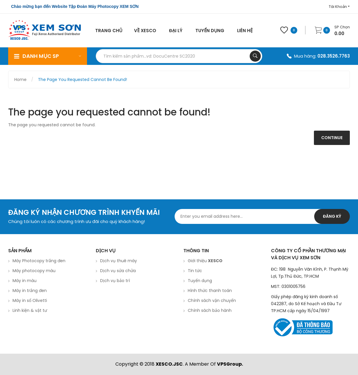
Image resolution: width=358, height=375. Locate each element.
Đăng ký (332, 216)
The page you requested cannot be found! (82, 79)
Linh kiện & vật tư (30, 310)
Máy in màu (25, 281)
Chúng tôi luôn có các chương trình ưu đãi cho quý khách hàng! (76, 221)
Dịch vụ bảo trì (115, 281)
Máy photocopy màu (34, 271)
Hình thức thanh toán (210, 290)
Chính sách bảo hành (210, 310)
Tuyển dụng (200, 281)
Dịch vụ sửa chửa (118, 271)
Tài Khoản (339, 6)
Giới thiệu (205, 261)
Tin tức (195, 271)
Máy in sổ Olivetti (30, 300)
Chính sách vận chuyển (212, 300)
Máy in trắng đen (30, 290)
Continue (332, 138)
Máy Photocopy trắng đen (39, 261)
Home (20, 79)
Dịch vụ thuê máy (118, 261)
